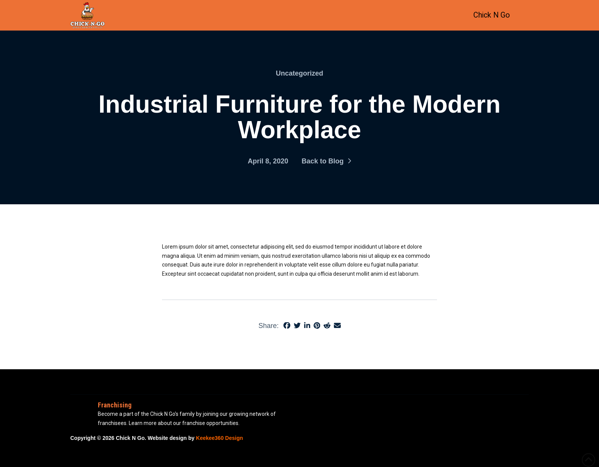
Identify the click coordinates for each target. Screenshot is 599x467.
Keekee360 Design (219, 438)
